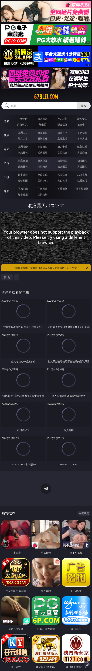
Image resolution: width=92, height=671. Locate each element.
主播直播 (62, 138)
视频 (6, 135)
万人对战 (62, 118)
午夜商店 (42, 188)
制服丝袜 (23, 152)
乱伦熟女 (62, 152)
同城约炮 (23, 188)
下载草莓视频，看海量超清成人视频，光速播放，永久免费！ (51, 268)
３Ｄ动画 (82, 132)
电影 (6, 149)
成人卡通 (62, 146)
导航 (6, 191)
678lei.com (46, 96)
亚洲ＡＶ (23, 132)
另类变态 (82, 152)
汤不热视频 (82, 188)
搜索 (83, 105)
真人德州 (42, 118)
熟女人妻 (23, 138)
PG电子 (23, 118)
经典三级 (42, 152)
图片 (6, 163)
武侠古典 (82, 174)
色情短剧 (42, 194)
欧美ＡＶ (62, 132)
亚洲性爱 (23, 146)
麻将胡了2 (22, 124)
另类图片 (82, 166)
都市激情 (23, 174)
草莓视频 (62, 188)
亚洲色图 (42, 160)
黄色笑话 (62, 180)
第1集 (7, 277)
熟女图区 (62, 166)
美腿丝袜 (23, 166)
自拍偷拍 (42, 132)
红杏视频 (23, 194)
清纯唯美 (42, 166)
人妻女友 (62, 174)
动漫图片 (82, 160)
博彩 (6, 121)
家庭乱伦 (42, 174)
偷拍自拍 (42, 146)
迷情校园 (23, 180)
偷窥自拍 (23, 160)
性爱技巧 (82, 180)
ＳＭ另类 (82, 138)
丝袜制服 (42, 138)
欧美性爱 (82, 146)
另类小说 (42, 180)
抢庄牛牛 (82, 124)
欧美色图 (62, 160)
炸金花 (42, 124)
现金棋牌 (62, 124)
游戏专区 (82, 118)
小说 (6, 177)
